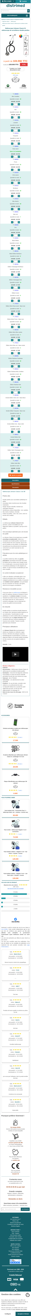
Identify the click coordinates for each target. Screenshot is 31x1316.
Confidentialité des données (15, 1238)
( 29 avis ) (19, 764)
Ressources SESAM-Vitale (15, 1251)
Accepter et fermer (23, 1314)
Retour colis (15, 1221)
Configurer (8, 1314)
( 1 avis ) (20, 834)
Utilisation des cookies (15, 1240)
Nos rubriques (15, 1249)
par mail (22, 1187)
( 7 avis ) (20, 790)
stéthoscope (17, 592)
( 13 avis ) (19, 737)
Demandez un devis (15, 1199)
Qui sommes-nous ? (15, 1219)
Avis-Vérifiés (4, 929)
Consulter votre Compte (15, 1237)
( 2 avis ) (20, 856)
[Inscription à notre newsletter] (11, 1209)
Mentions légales (15, 1226)
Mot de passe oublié (15, 1235)
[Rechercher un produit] (14, 10)
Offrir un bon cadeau (15, 1245)
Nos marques (15, 1247)
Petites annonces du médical (15, 1254)
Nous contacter (15, 1231)
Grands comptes (15, 1256)
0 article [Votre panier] (23, 1)
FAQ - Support (15, 1233)
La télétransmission (15, 1252)
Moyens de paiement (15, 1222)
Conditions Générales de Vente (16, 1224)
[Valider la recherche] (28, 10)
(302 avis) (15, 75)
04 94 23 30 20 (11, 1187)
